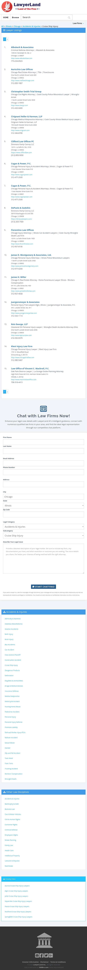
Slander (7, 748)
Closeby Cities (10, 879)
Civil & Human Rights (12, 819)
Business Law (10, 809)
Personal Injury (10, 717)
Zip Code (6, 510)
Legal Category (9, 522)
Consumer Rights (11, 825)
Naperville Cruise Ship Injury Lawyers (18, 901)
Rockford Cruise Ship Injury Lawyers (18, 912)
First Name (7, 437)
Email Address (8, 458)
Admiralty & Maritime (12, 619)
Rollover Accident (11, 738)
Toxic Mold (9, 758)
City (4, 492)
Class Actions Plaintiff (12, 655)
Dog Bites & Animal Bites (14, 681)
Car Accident (9, 650)
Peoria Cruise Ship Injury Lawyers (17, 906)
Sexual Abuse (10, 743)
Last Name (7, 446)
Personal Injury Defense (13, 722)
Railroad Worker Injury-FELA (15, 732)
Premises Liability (11, 727)
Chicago (17, 26)
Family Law (9, 845)
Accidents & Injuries (31, 26)
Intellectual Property (12, 856)
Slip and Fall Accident (12, 753)
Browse (15, 17)
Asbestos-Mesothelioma (13, 624)
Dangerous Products (12, 670)
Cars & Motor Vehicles (13, 814)
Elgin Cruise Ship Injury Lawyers (16, 891)
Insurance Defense (12, 691)
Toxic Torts (9, 763)
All (2, 26)
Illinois (9, 26)
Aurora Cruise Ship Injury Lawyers (17, 886)
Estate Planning (10, 840)
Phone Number (9, 467)
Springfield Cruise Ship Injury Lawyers (18, 917)
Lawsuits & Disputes (12, 861)
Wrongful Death (10, 779)
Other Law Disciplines (17, 792)
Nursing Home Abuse (12, 706)
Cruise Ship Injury (11, 665)
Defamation (9, 675)
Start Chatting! (43, 586)
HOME (5, 17)
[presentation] (43, 579)
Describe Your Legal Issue (13, 542)
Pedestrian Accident (12, 712)
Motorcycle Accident (12, 701)
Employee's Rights (11, 835)
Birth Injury (9, 634)
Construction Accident (13, 660)
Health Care (9, 850)
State (5, 501)
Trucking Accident (11, 769)
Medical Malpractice (12, 696)
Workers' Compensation (13, 774)
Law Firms (78, 23)
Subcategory (8, 531)
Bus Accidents (10, 644)
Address (6, 480)
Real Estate (9, 866)
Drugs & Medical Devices (14, 686)
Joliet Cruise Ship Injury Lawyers (16, 896)
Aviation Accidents (11, 629)
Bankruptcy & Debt (12, 804)
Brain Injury (9, 639)
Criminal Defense (11, 830)
